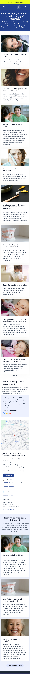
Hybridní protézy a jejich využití (13, 640)
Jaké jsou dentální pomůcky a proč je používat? (15, 90)
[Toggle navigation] (25, 7)
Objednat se (8, 475)
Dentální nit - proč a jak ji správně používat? (13, 246)
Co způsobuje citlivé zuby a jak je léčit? (14, 170)
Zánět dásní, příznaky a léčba (15, 285)
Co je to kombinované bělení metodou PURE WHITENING (14, 320)
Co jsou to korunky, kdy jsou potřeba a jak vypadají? (14, 360)
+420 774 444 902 (19, 7)
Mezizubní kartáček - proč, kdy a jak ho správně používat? (14, 207)
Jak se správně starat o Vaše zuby (14, 55)
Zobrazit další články (15, 665)
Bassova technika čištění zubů (13, 126)
